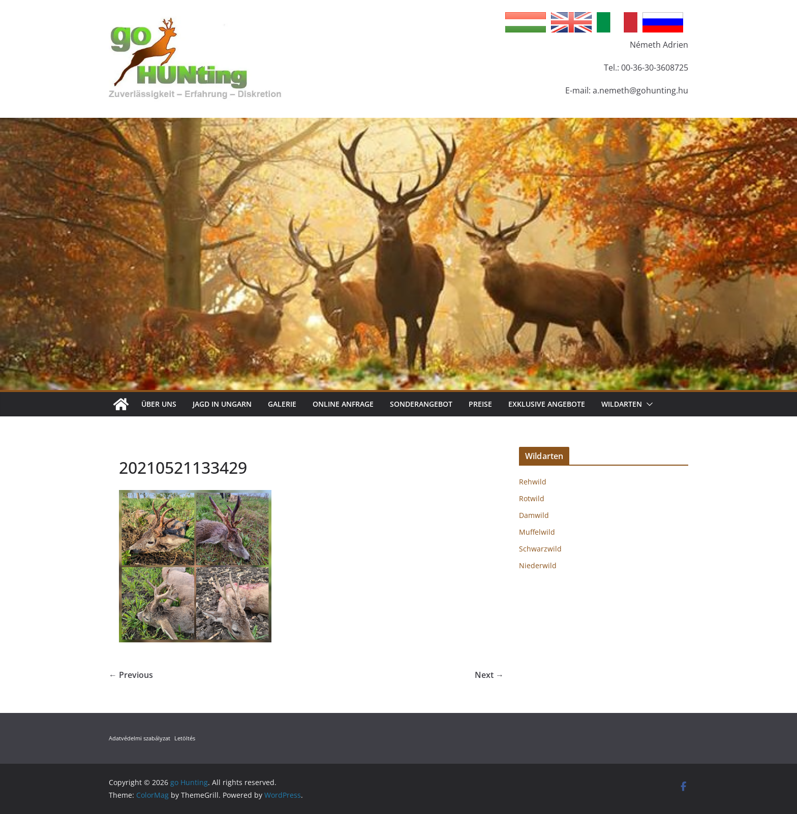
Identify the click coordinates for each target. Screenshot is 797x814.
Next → (489, 674)
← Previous (131, 674)
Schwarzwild (540, 548)
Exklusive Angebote (546, 404)
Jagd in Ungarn (222, 404)
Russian (662, 22)
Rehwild (532, 481)
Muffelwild (537, 532)
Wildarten (621, 404)
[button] (647, 404)
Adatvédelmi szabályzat (139, 738)
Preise (480, 404)
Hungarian (525, 22)
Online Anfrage (343, 404)
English (571, 22)
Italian (617, 22)
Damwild (534, 515)
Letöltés (184, 738)
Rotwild (531, 498)
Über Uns (158, 404)
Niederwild (538, 565)
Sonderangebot (421, 404)
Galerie (282, 404)
